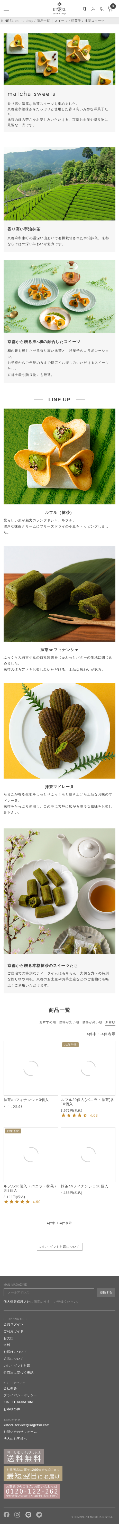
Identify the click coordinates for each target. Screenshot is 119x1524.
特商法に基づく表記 (19, 1372)
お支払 (9, 1338)
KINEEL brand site (18, 1402)
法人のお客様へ (15, 1438)
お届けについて (15, 1352)
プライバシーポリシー (20, 1395)
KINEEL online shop (17, 21)
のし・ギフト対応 (17, 1366)
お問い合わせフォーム (20, 1432)
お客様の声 (12, 1409)
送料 (7, 1345)
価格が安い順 (69, 1022)
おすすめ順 (47, 1022)
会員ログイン (14, 1324)
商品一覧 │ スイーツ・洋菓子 (59, 21)
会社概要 (10, 1388)
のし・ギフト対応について (60, 1247)
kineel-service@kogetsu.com (27, 1425)
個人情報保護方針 (17, 1302)
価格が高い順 (92, 1022)
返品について (14, 1359)
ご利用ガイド (14, 1331)
